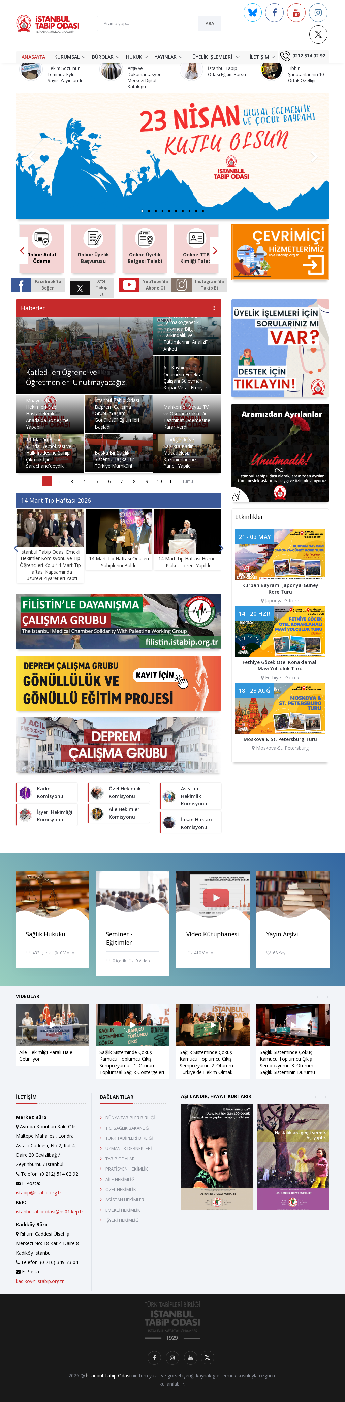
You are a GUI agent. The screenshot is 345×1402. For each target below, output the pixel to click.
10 (159, 481)
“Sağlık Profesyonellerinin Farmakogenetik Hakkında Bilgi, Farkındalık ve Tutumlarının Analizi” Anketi (185, 329)
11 (171, 481)
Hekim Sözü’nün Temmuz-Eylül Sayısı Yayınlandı (65, 74)
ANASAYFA (33, 57)
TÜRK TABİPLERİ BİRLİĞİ (129, 1138)
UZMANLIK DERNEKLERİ (128, 1148)
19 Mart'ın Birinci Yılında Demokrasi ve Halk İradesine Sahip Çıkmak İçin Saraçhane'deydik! (48, 452)
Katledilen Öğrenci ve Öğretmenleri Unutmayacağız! (76, 377)
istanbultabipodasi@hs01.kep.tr (49, 1211)
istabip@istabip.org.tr (38, 1192)
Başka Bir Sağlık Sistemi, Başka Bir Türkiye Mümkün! (114, 459)
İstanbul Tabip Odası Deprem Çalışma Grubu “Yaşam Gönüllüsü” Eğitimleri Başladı (117, 413)
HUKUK (134, 57)
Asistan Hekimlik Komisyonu (194, 796)
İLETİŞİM (259, 57)
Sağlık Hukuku (45, 934)
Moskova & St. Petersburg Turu (280, 739)
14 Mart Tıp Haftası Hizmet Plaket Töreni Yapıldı (187, 562)
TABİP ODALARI (120, 1159)
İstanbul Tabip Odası (108, 1375)
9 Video (139, 961)
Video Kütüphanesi (212, 934)
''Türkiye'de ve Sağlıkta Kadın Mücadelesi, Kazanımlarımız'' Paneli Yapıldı (180, 452)
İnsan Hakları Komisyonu (196, 823)
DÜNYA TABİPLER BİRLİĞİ (130, 1118)
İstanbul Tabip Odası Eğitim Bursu (227, 71)
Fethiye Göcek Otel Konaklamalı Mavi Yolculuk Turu (280, 665)
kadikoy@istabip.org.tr (40, 1281)
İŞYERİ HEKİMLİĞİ (122, 1220)
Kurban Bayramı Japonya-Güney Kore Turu (280, 588)
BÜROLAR (103, 57)
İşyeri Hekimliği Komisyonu (54, 816)
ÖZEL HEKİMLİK (120, 1189)
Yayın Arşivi (282, 934)
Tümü (187, 481)
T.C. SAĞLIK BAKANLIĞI (127, 1128)
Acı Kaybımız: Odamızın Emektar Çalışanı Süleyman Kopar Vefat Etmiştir (185, 377)
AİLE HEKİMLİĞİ (120, 1179)
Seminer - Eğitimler (119, 938)
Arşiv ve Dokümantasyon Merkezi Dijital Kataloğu (145, 77)
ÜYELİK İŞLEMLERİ (216, 56)
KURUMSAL (67, 57)
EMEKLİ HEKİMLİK (122, 1210)
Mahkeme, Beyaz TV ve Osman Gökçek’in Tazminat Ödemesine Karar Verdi (186, 417)
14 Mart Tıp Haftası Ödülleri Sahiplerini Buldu (119, 562)
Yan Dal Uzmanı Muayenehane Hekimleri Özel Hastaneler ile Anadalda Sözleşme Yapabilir (47, 410)
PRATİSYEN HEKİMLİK (126, 1169)
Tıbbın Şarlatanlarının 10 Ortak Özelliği (306, 74)
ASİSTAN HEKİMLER (124, 1200)
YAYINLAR (166, 57)
